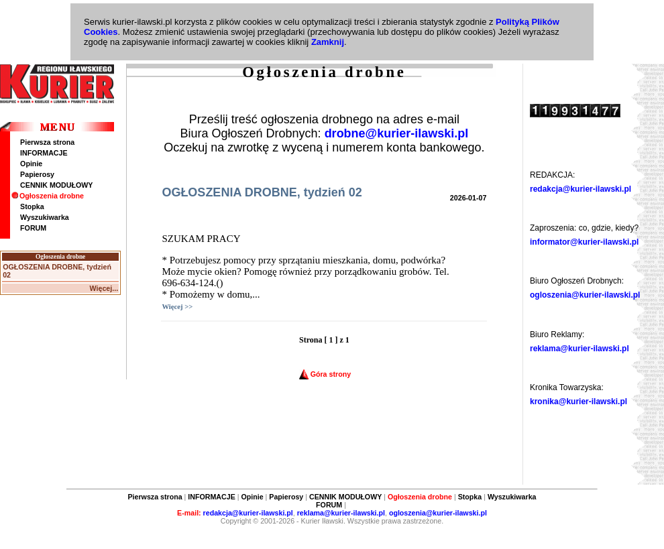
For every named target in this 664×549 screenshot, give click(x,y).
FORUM (33, 228)
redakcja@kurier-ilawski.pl (580, 189)
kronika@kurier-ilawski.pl (578, 401)
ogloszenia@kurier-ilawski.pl (585, 295)
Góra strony (325, 374)
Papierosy (37, 174)
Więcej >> (177, 306)
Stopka (32, 206)
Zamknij (327, 42)
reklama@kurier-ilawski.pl (579, 348)
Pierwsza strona (47, 142)
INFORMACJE (43, 153)
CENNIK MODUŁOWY (56, 185)
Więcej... (104, 288)
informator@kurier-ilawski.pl (584, 242)
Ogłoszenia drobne (47, 196)
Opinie (31, 164)
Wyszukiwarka (44, 217)
